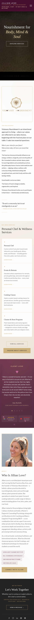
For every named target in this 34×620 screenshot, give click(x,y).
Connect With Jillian (14, 571)
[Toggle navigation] (30, 6)
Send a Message (17, 609)
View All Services (17, 345)
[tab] (12, 412)
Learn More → (9, 261)
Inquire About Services (17, 352)
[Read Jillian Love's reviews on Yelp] (25, 420)
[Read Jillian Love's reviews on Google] (9, 420)
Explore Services (17, 43)
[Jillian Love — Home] (15, 5)
